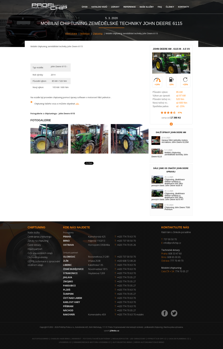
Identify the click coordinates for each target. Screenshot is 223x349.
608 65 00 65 (174, 257)
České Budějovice (73, 269)
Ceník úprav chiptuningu (39, 236)
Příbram (68, 306)
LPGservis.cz (65, 342)
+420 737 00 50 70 (125, 240)
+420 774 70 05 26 (125, 244)
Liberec (67, 265)
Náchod (68, 310)
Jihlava (67, 277)
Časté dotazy (34, 244)
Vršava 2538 (94, 260)
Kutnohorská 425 (97, 236)
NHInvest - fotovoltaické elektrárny (91, 338)
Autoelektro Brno (122, 342)
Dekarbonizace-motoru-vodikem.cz (92, 342)
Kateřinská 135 (95, 265)
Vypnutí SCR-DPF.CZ (157, 338)
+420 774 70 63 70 (125, 236)
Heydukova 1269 (96, 273)
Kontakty (183, 7)
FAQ (160, 7)
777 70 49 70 (176, 260)
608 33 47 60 (175, 253)
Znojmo (68, 281)
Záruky (115, 7)
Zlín (65, 260)
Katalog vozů (99, 7)
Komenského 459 (97, 314)
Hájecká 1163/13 (96, 240)
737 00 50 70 (170, 239)
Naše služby (147, 7)
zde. (77, 103)
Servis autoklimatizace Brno (149, 342)
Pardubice (69, 285)
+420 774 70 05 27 (126, 277)
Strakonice (70, 273)
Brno (66, 240)
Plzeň (66, 289)
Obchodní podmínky (38, 257)
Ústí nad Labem (72, 298)
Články (170, 7)
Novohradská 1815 (98, 269)
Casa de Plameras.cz (179, 338)
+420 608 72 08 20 (126, 260)
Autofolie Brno (40, 338)
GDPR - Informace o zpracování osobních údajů (44, 263)
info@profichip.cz (172, 242)
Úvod (84, 7)
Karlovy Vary (71, 302)
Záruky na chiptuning (38, 240)
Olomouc (69, 256)
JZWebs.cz (114, 330)
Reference (129, 7)
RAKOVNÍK (69, 314)
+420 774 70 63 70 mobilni (130, 314)
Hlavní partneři (35, 249)
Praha (67, 236)
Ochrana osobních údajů (40, 253)
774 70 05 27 (181, 271)
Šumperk (68, 293)
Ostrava (68, 244)
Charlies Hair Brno (60, 338)
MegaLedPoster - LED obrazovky (128, 338)
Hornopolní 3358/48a (99, 244)
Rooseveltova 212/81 (99, 256)
